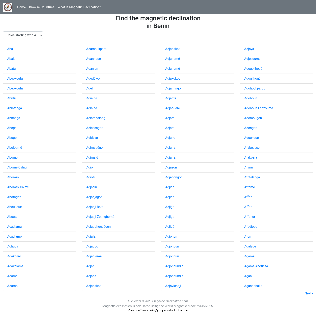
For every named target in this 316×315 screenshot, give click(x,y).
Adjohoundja (174, 266)
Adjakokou (172, 78)
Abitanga (13, 118)
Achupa (12, 246)
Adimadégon (95, 148)
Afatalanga (252, 177)
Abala (11, 59)
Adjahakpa (93, 286)
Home (21, 7)
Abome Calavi (17, 167)
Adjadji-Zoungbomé (100, 217)
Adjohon (171, 236)
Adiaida (91, 98)
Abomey (13, 177)
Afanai (249, 167)
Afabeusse (252, 148)
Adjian (169, 187)
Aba (10, 49)
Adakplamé (15, 266)
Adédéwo (93, 78)
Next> (309, 293)
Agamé (249, 256)
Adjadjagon (94, 197)
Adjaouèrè (172, 108)
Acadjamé (14, 236)
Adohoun (250, 98)
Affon (248, 197)
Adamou (13, 286)
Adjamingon (174, 88)
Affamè (249, 187)
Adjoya (249, 49)
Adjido (169, 197)
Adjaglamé (94, 256)
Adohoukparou (254, 88)
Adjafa (91, 236)
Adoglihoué (252, 78)
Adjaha (91, 276)
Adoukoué (251, 138)
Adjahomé (172, 59)
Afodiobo (250, 227)
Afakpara (250, 157)
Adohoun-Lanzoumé (258, 108)
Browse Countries (41, 7)
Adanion (92, 69)
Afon (247, 236)
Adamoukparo (96, 49)
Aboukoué (14, 207)
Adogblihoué (253, 69)
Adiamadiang (95, 118)
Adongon (250, 128)
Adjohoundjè (174, 276)
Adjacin (91, 187)
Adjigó (169, 227)
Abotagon (14, 197)
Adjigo (169, 217)
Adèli (90, 88)
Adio (89, 167)
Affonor (249, 217)
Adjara (170, 118)
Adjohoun (172, 246)
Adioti (90, 177)
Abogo (12, 138)
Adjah (90, 266)
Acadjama (14, 227)
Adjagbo (92, 246)
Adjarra (170, 138)
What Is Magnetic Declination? (79, 7)
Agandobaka (253, 286)
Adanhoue (93, 59)
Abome (12, 157)
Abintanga (14, 108)
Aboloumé (14, 148)
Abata (11, 69)
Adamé (12, 276)
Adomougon (253, 118)
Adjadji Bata (94, 207)
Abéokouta (15, 78)
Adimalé (92, 157)
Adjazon (171, 167)
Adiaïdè (91, 108)
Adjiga (169, 207)
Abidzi (11, 98)
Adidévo (92, 138)
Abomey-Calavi (18, 187)
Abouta (12, 217)
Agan (248, 276)
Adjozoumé (252, 59)
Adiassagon (94, 128)
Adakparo (14, 256)
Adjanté (170, 98)
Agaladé (250, 246)
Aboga (12, 128)
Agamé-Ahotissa (256, 266)
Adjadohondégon (98, 227)
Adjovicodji (173, 286)
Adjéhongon (174, 177)
